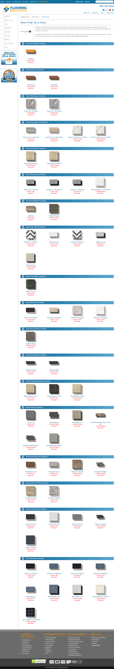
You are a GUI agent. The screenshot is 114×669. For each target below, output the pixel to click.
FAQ (102, 12)
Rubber (6, 39)
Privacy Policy (49, 645)
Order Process (50, 639)
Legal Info (48, 647)
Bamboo (7, 16)
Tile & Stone (8, 43)
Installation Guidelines (75, 655)
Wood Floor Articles (74, 639)
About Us (86, 12)
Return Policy (49, 643)
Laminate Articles (73, 643)
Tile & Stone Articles (74, 647)
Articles (95, 12)
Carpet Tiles (8, 20)
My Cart (25, 1)
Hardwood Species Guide (76, 641)
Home (2, 1)
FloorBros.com (24, 17)
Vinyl (6, 47)
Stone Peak (45, 17)
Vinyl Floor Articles (74, 653)
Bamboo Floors (26, 640)
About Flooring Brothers (98, 637)
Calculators (49, 651)
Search (87, 1)
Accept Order (96, 645)
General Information (74, 637)
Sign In (8, 1)
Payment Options (50, 641)
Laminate (7, 32)
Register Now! (44, 1)
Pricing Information (51, 637)
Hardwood (8, 28)
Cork (6, 24)
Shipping (48, 649)
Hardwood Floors (27, 645)
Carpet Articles (73, 651)
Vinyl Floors (25, 653)
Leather (7, 36)
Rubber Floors (26, 649)
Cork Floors (25, 644)
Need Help (34, 1)
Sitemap (94, 643)
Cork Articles (72, 649)
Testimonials (95, 639)
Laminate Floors (26, 647)
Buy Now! (31, 62)
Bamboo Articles (73, 645)
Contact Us (110, 12)
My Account (16, 1)
